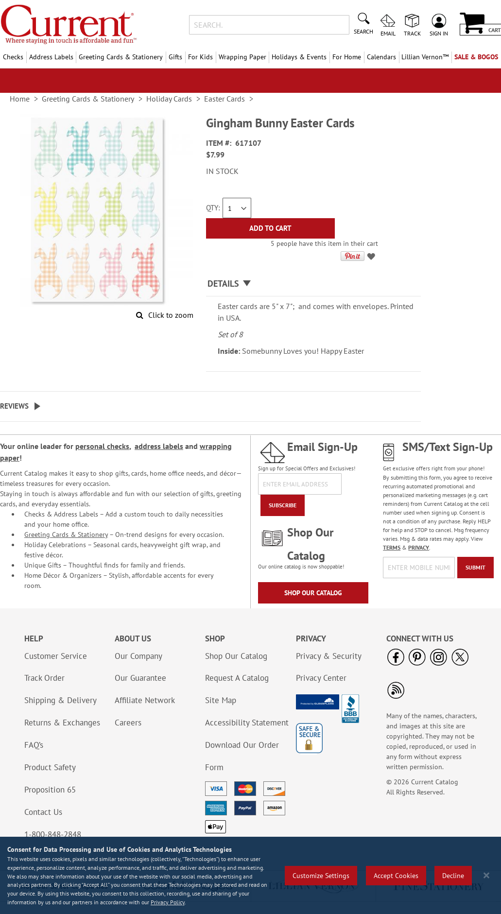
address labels (159, 446)
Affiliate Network (145, 700)
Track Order (44, 678)
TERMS (391, 547)
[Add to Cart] (270, 228)
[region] (250, 875)
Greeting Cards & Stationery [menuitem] (121, 56)
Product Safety (50, 767)
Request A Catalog (237, 678)
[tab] (313, 284)
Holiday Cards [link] (169, 98)
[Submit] (475, 567)
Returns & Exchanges (62, 722)
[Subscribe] (282, 505)
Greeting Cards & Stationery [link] (88, 98)
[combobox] (269, 24)
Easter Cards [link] (224, 98)
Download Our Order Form (242, 756)
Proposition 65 (50, 789)
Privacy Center (321, 678)
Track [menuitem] (412, 33)
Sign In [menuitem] (439, 33)
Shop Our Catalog (313, 592)
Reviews (14, 406)
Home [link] (20, 98)
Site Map (220, 700)
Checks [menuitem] (13, 56)
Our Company (138, 656)
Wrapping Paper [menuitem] (242, 56)
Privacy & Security (329, 656)
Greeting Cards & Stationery (66, 534)
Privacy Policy (168, 902)
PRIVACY (418, 547)
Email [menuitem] (388, 33)
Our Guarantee (140, 678)
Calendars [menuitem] (381, 56)
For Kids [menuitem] (200, 56)
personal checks (102, 446)
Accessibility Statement (247, 722)
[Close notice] (486, 875)
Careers (128, 722)
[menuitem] (425, 57)
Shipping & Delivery (60, 700)
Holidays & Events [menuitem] (299, 56)
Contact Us (43, 812)
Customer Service (55, 656)
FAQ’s (33, 745)
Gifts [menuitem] (175, 56)
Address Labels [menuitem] (51, 56)
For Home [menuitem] (346, 56)
